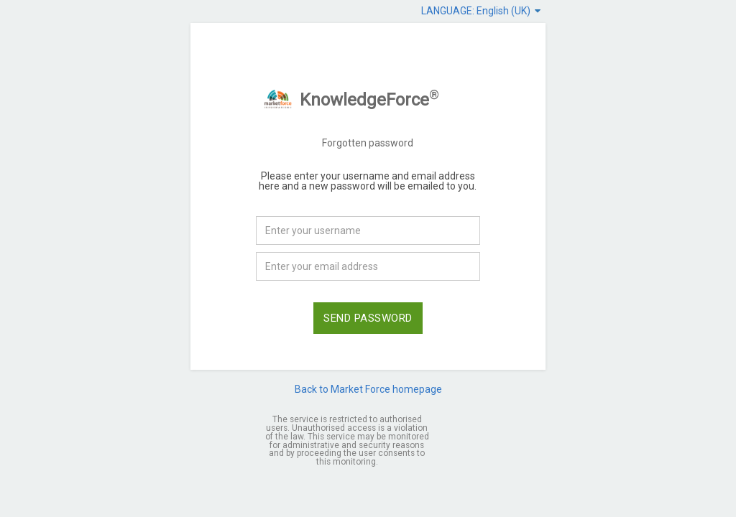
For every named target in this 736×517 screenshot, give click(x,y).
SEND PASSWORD (368, 318)
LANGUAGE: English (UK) (480, 11)
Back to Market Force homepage (368, 389)
